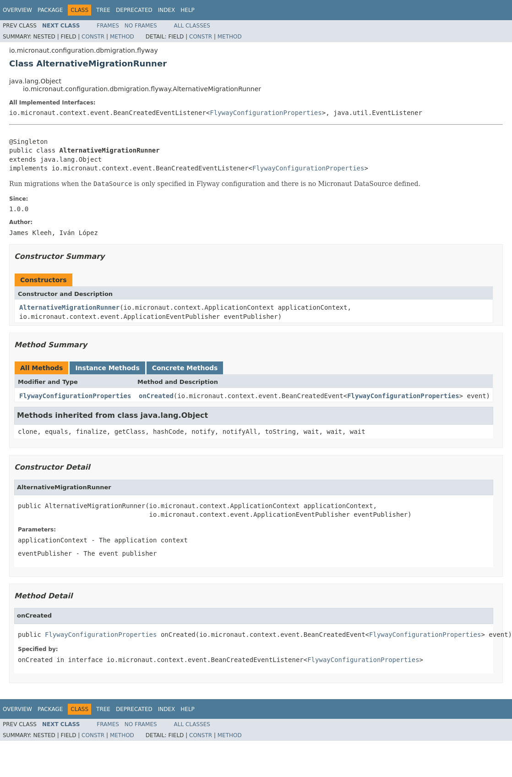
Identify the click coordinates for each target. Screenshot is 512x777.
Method (122, 36)
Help (187, 10)
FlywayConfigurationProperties (265, 112)
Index (166, 10)
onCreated (156, 395)
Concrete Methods (185, 368)
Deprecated (134, 10)
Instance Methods (107, 368)
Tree (103, 10)
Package (50, 10)
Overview (17, 10)
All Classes (192, 25)
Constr (93, 36)
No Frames (141, 25)
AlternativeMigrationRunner (69, 307)
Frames (108, 25)
